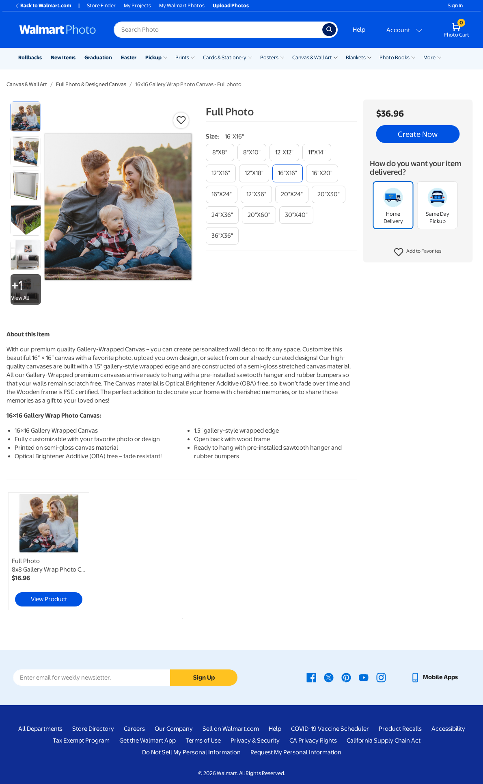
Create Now (418, 134)
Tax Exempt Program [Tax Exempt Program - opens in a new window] (81, 740)
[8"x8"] (220, 152)
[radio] (26, 117)
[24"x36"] (222, 215)
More (429, 57)
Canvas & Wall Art (312, 57)
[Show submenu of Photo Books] (413, 57)
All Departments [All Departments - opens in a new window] (40, 728)
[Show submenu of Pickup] (165, 57)
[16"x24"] (221, 194)
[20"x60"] (259, 215)
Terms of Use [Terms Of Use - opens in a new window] (203, 740)
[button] (417, 252)
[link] (49, 551)
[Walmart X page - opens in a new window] (329, 677)
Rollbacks (30, 57)
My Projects (137, 5)
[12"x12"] (284, 152)
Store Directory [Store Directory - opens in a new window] (93, 728)
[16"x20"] (322, 173)
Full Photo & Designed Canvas (91, 84)
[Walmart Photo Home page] (58, 29)
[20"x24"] (291, 194)
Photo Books (395, 57)
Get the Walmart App (147, 740)
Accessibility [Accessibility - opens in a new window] (448, 728)
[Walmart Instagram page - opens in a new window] (381, 677)
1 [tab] (181, 617)
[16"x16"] (287, 173)
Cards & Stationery (224, 57)
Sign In (455, 5)
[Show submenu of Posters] (282, 57)
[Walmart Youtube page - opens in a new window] (364, 677)
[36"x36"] (222, 236)
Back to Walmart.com (43, 5)
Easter (128, 57)
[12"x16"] (221, 173)
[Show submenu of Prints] (192, 57)
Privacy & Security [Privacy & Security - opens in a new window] (255, 740)
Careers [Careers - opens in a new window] (134, 728)
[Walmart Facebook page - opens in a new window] (311, 677)
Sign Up (204, 677)
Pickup (153, 57)
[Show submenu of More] (439, 57)
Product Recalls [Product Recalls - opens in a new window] (400, 728)
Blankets (356, 57)
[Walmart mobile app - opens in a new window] (434, 677)
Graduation (98, 57)
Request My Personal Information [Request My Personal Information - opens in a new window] (295, 752)
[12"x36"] (256, 194)
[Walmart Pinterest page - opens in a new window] (346, 677)
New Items (63, 57)
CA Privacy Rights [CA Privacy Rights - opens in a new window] (313, 740)
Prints (182, 57)
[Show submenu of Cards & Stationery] (250, 57)
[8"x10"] (251, 152)
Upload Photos (231, 5)
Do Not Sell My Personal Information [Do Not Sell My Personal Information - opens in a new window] (191, 752)
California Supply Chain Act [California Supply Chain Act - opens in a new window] (383, 740)
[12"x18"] (254, 173)
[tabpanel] (65, 551)
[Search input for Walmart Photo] (218, 30)
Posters (269, 57)
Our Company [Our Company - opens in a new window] (174, 728)
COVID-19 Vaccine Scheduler (330, 728)
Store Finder (101, 5)
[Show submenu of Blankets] (369, 57)
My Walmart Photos (182, 5)
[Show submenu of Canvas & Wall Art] (335, 57)
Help (359, 29)
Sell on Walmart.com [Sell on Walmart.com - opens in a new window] (231, 728)
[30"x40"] (296, 215)
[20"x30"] (328, 194)
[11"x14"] (316, 152)
